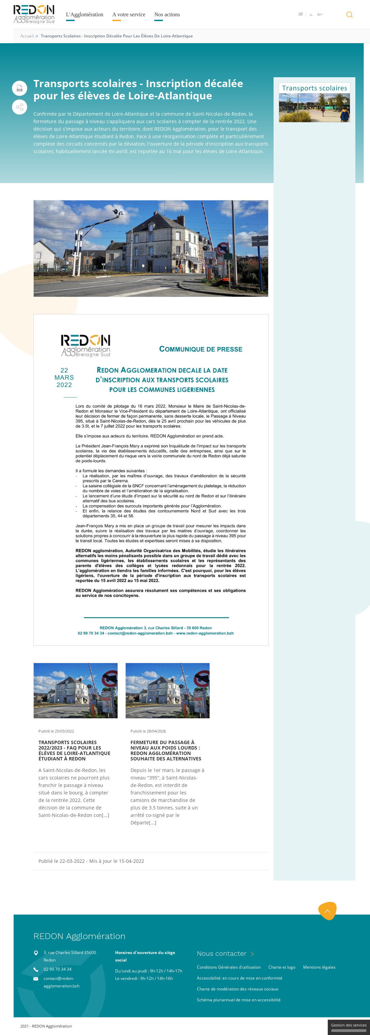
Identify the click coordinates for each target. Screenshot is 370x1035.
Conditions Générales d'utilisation (229, 967)
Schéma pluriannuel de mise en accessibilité (239, 1000)
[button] (19, 107)
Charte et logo (281, 967)
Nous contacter (222, 953)
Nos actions (167, 14)
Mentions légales (319, 967)
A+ (319, 15)
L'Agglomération (85, 14)
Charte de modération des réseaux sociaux (237, 989)
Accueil (27, 36)
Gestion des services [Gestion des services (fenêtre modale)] (349, 1027)
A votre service (129, 14)
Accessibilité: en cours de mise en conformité (239, 978)
